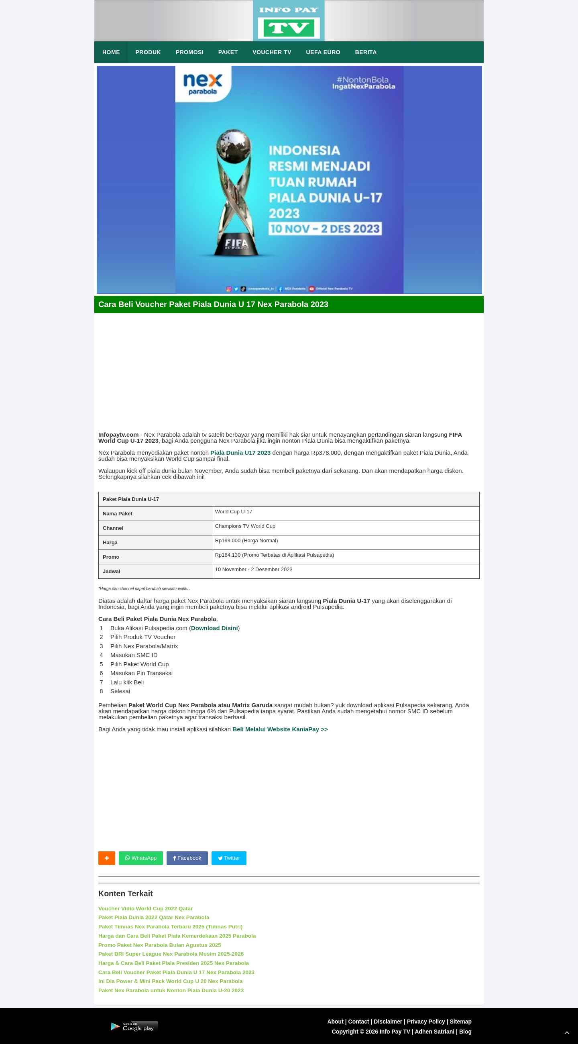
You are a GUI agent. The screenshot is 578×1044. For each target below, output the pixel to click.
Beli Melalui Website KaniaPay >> (280, 729)
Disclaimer (388, 1021)
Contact (358, 1021)
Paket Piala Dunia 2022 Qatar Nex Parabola (155, 917)
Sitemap (461, 1021)
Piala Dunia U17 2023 (240, 452)
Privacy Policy (426, 1021)
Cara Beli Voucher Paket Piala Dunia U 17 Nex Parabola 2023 (178, 971)
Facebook (188, 858)
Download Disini (214, 628)
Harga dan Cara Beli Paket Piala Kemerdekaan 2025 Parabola (179, 935)
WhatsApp (141, 858)
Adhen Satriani (434, 1031)
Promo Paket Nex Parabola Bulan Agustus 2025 (161, 944)
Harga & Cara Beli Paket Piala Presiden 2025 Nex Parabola (176, 962)
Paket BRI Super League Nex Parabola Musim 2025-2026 (173, 953)
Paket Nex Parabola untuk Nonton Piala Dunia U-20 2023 (173, 989)
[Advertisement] (289, 369)
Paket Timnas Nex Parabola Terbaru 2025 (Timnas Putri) (172, 926)
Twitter (231, 858)
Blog (465, 1031)
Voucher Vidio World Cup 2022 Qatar (147, 909)
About (335, 1021)
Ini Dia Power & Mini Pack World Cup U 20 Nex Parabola (172, 980)
